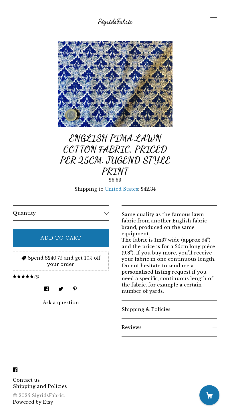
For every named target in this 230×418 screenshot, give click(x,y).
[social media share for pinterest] (75, 287)
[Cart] (209, 395)
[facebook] (15, 370)
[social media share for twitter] (60, 287)
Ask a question (61, 302)
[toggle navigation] (213, 20)
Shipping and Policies (40, 386)
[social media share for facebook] (46, 287)
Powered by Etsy (33, 402)
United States (121, 189)
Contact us (26, 380)
